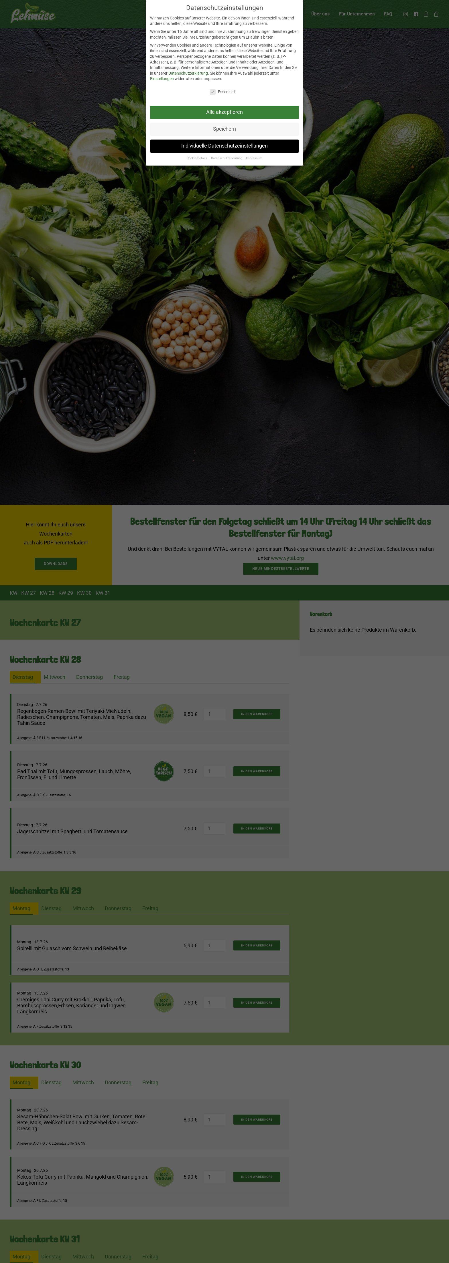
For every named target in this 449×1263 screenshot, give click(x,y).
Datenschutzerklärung (188, 73)
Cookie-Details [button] (197, 158)
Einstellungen (162, 78)
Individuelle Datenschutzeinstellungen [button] (224, 146)
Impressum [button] (254, 158)
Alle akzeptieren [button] (224, 112)
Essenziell (222, 92)
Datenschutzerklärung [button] (227, 158)
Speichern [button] (224, 129)
